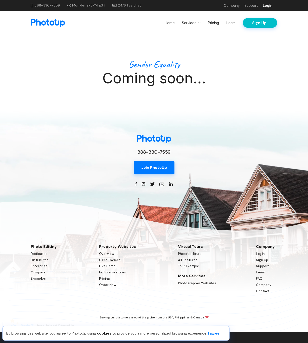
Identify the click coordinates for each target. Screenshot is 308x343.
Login (267, 5)
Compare (38, 272)
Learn (231, 22)
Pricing (213, 22)
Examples (38, 279)
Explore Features (112, 272)
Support (251, 5)
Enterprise (39, 266)
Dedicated (39, 254)
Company (232, 5)
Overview (106, 254)
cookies (104, 333)
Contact (263, 291)
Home (170, 22)
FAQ (259, 279)
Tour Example (188, 266)
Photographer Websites (197, 283)
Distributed (40, 260)
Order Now (107, 285)
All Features (187, 260)
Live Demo (107, 266)
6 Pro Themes (110, 260)
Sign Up (262, 260)
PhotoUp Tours (189, 254)
